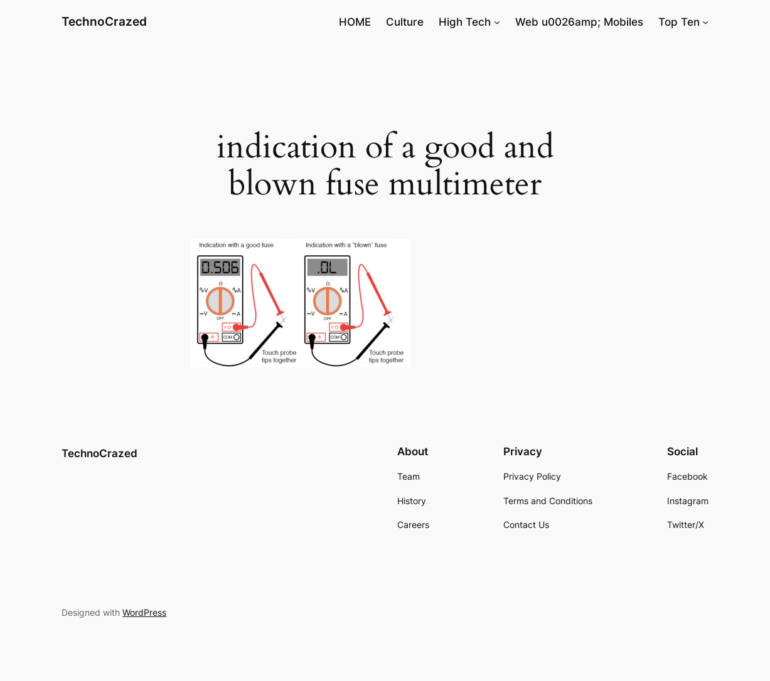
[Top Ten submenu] (705, 22)
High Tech (465, 22)
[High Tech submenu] (497, 22)
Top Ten (679, 22)
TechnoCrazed (104, 21)
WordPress (144, 612)
